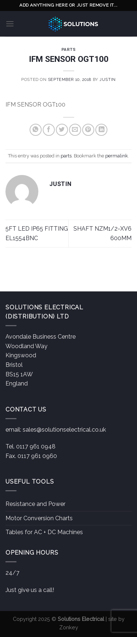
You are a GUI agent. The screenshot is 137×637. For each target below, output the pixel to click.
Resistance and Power (35, 503)
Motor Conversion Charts (39, 518)
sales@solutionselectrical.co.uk (64, 429)
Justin (107, 79)
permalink (116, 156)
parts (68, 49)
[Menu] (9, 24)
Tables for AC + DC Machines (44, 532)
